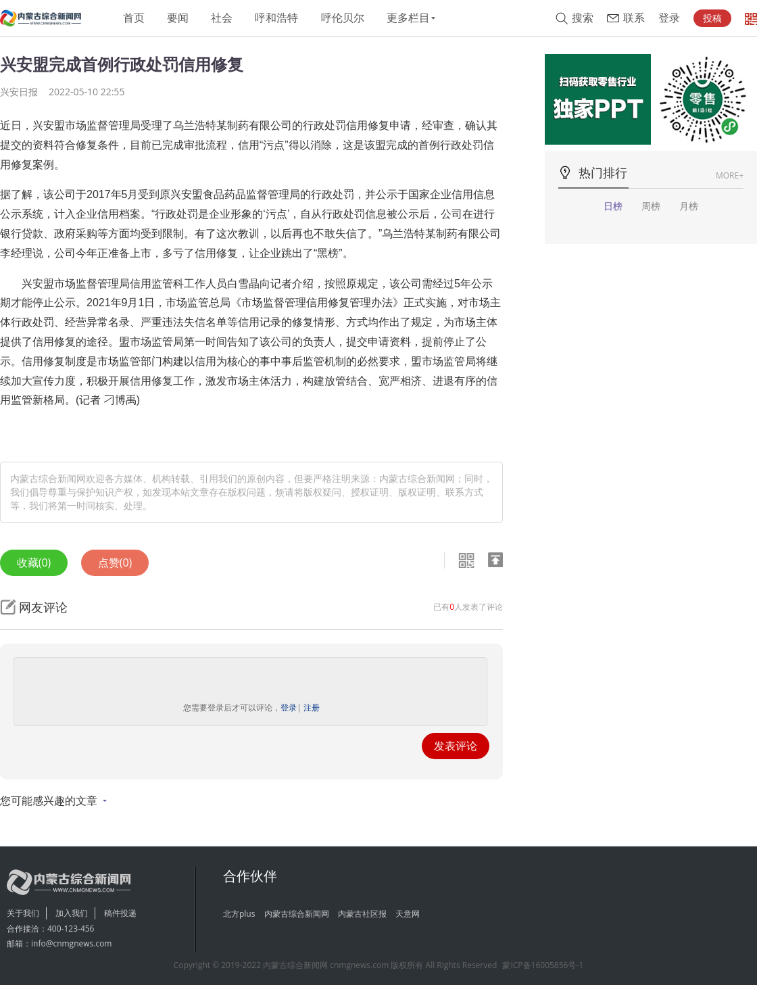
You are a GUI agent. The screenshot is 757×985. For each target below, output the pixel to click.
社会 (222, 18)
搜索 (582, 18)
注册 (311, 707)
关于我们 (23, 913)
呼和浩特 (276, 18)
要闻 (178, 18)
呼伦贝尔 (342, 18)
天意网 (407, 913)
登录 (669, 18)
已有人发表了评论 (468, 606)
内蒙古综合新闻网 (296, 913)
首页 (134, 18)
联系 (634, 18)
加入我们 (71, 913)
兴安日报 (19, 91)
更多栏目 (408, 18)
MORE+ (729, 175)
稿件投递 (120, 913)
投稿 (712, 18)
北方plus (239, 913)
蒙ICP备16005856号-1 (542, 965)
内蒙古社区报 (362, 913)
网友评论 (43, 607)
